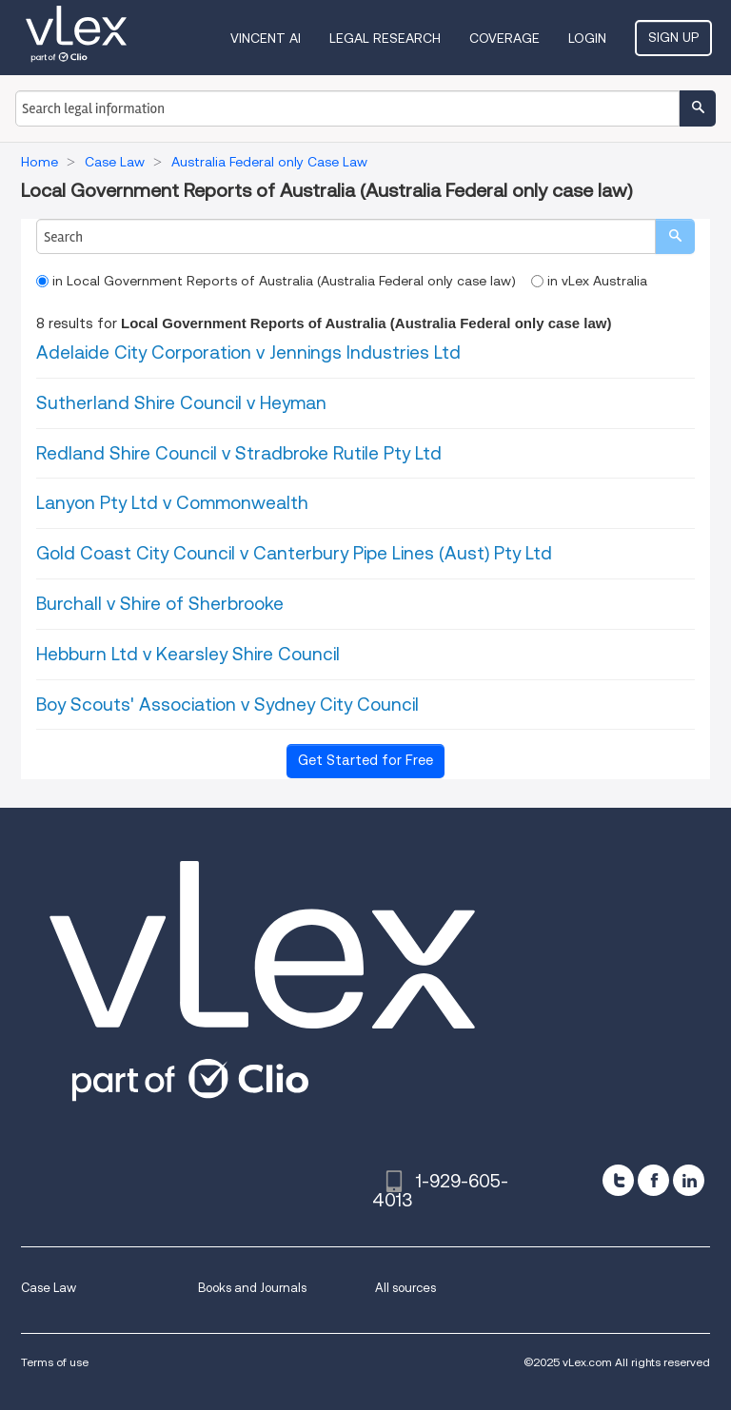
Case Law (48, 1288)
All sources (405, 1288)
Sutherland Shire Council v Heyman (181, 403)
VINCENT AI (265, 38)
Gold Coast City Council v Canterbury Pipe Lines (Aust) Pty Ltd (294, 553)
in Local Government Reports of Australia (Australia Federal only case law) (276, 280)
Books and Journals (252, 1288)
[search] (675, 236)
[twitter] (618, 1180)
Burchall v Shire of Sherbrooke (160, 604)
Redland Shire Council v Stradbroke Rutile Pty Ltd (239, 453)
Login (587, 38)
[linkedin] (688, 1180)
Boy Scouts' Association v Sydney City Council (227, 705)
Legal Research (385, 38)
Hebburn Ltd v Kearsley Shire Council (188, 654)
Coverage (504, 38)
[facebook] (653, 1180)
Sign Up (673, 37)
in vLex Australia (589, 280)
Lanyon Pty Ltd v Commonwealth (172, 503)
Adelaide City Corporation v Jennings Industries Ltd (248, 352)
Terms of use (55, 1362)
